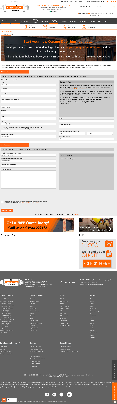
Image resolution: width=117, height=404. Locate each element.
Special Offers (63, 320)
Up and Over (33, 298)
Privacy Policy (64, 376)
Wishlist (98, 15)
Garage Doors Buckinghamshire (74, 386)
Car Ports (2, 349)
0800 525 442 (84, 6)
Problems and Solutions (36, 349)
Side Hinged (4, 312)
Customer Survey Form (35, 356)
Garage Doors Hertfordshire (59, 386)
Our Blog (92, 328)
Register (92, 303)
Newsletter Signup (94, 311)
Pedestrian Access (6, 325)
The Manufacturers (35, 361)
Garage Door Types (108, 386)
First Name (4, 88)
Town (2, 116)
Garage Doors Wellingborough (49, 382)
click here (50, 401)
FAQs (61, 311)
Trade (114, 371)
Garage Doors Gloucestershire (55, 387)
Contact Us (103, 13)
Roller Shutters (5, 310)
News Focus (93, 308)
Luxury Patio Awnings (5, 351)
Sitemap (92, 320)
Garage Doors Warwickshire (79, 382)
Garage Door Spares (65, 349)
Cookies (51, 376)
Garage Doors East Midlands (45, 386)
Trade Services (33, 366)
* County (3, 122)
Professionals (93, 13)
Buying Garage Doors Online (37, 351)
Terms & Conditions (65, 325)
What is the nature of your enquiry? (11, 153)
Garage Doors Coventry (17, 386)
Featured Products (6, 321)
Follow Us (92, 330)
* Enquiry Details (6, 169)
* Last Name (4, 94)
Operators (32, 313)
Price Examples (34, 354)
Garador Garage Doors (5, 382)
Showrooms (63, 318)
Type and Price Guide (5, 298)
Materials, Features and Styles (7, 319)
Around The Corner (6, 313)
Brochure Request (64, 306)
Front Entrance (3, 346)
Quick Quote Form (64, 308)
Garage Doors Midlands (5, 386)
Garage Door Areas (14, 387)
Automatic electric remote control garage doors (11, 384)
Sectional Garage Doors (7, 308)
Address (3, 110)
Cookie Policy (93, 332)
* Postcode (22, 128)
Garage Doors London (88, 386)
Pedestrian (32, 315)
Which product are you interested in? (12, 158)
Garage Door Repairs (65, 346)
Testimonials (63, 313)
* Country (4, 105)
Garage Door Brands (4, 387)
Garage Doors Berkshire (41, 387)
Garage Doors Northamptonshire (64, 382)
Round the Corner (34, 311)
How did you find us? (7, 134)
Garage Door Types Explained (37, 358)
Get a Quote (63, 298)
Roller (31, 306)
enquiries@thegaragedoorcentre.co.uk (84, 47)
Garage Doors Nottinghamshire (27, 387)
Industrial (32, 325)
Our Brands (4, 332)
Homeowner (82, 13)
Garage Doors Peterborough (98, 384)
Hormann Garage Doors (16, 382)
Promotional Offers (8, 235)
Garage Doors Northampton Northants (32, 382)
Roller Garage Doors (98, 386)
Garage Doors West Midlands (30, 386)
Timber (3, 328)
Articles (92, 323)
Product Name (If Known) (8, 164)
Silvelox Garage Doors (28, 384)
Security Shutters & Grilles (6, 354)
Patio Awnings (33, 330)
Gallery (91, 325)
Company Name (10, 99)
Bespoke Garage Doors (36, 323)
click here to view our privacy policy (30, 202)
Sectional (32, 303)
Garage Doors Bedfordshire (106, 382)
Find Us (92, 335)
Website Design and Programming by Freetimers (79, 375)
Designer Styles (5, 323)
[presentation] (14, 194)
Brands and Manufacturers (7, 330)
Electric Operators (6, 303)
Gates (31, 318)
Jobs (91, 318)
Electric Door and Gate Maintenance (69, 351)
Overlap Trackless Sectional (8, 305)
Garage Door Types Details (6, 301)
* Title (2, 82)
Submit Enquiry (7, 210)
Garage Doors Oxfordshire (55, 384)
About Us (92, 301)
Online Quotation (64, 301)
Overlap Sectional (34, 301)
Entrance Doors (34, 320)
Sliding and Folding (6, 315)
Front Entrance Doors (6, 317)
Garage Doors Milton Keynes (83, 384)
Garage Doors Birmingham (93, 382)
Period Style (4, 326)
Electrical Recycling (35, 363)
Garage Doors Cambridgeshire (69, 384)
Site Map (56, 376)
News (91, 306)
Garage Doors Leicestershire (41, 384)
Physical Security (34, 328)
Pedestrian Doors (5, 306)
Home (2, 31)
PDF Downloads (64, 315)
